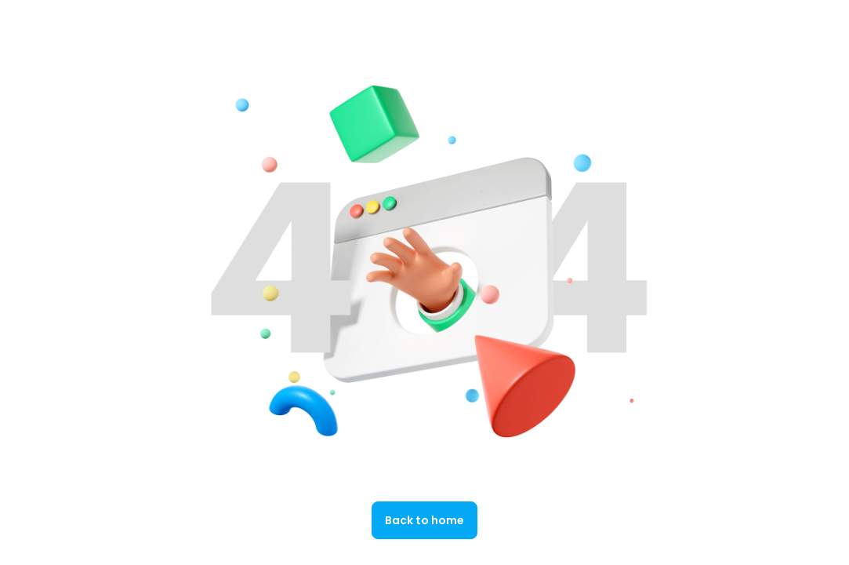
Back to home (424, 520)
